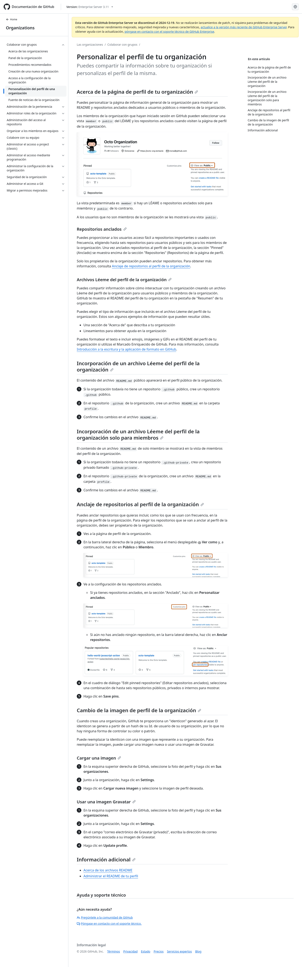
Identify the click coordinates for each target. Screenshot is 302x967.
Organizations (20, 28)
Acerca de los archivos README (107, 870)
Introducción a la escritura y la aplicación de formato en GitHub (126, 349)
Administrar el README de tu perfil (110, 876)
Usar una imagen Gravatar (106, 802)
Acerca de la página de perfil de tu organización (137, 91)
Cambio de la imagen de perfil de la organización (139, 710)
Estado (145, 951)
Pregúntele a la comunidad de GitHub (105, 917)
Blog (198, 951)
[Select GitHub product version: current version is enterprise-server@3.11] (89, 7)
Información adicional (106, 859)
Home (11, 19)
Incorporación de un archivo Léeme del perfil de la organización (138, 366)
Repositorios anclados (102, 229)
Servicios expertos (179, 951)
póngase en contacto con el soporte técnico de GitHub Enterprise (169, 32)
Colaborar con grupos (122, 45)
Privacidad (130, 951)
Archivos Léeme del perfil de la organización (124, 279)
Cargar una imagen (99, 758)
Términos (113, 951)
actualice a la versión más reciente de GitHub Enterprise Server (244, 27)
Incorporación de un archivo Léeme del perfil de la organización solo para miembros (138, 434)
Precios (159, 951)
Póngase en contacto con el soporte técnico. (109, 924)
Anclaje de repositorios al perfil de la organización (151, 266)
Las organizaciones (90, 45)
